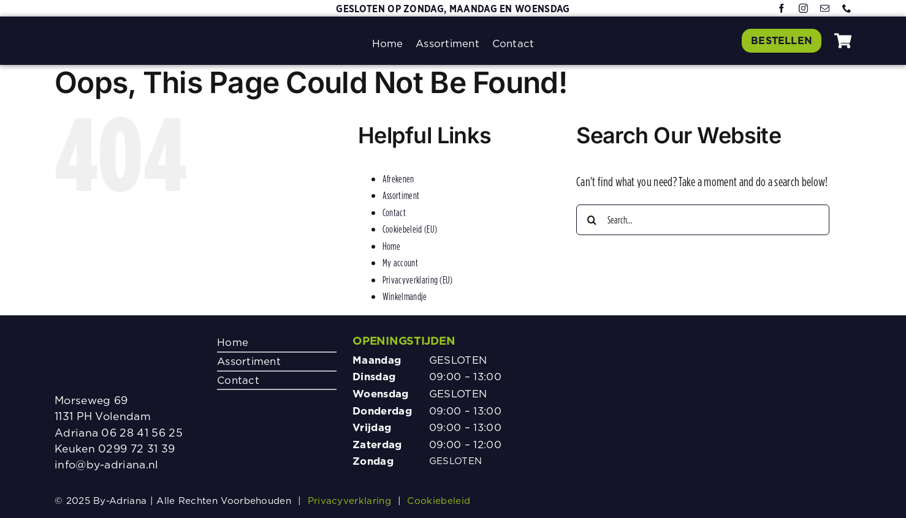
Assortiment (401, 195)
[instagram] (803, 8)
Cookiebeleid (438, 500)
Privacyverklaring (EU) (418, 280)
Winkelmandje (405, 296)
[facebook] (781, 8)
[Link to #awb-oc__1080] (842, 40)
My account (400, 262)
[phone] (846, 8)
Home (391, 246)
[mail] (824, 8)
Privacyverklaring (349, 500)
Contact (394, 212)
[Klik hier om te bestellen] (780, 40)
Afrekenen (398, 179)
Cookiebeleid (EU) (410, 229)
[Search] (591, 220)
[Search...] (702, 220)
